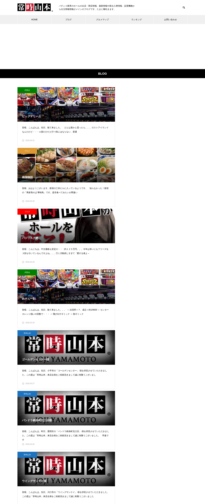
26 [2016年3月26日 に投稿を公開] (116, 455)
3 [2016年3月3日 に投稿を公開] (102, 436)
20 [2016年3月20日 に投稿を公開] (122, 449)
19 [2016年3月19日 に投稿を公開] (116, 449)
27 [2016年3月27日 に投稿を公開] (122, 455)
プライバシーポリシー (123, 490)
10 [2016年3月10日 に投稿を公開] (102, 442)
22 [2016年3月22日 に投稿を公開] (89, 455)
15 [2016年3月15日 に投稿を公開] (89, 449)
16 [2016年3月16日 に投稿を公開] (95, 449)
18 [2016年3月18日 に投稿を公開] (109, 449)
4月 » (88, 465)
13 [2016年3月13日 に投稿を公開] (122, 442)
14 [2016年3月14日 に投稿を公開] (82, 449)
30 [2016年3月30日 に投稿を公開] (95, 461)
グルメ (86, 90)
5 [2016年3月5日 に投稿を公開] (115, 436)
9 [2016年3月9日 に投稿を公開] (95, 442)
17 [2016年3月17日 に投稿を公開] (102, 449)
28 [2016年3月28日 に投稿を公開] (82, 461)
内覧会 (27, 90)
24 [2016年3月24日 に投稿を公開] (102, 455)
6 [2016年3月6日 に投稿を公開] (122, 436)
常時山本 (86, 155)
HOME (34, 19)
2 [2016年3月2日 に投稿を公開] (95, 436)
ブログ (68, 19)
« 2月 (81, 465)
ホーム (56, 490)
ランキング (136, 19)
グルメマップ (102, 19)
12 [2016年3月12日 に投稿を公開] (116, 442)
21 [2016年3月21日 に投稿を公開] (82, 455)
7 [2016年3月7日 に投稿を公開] (82, 442)
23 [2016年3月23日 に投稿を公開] (95, 455)
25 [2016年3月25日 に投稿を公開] (109, 455)
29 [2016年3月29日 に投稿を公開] (89, 461)
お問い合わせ (170, 19)
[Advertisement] (102, 47)
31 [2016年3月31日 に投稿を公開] (102, 461)
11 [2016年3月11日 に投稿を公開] (109, 442)
